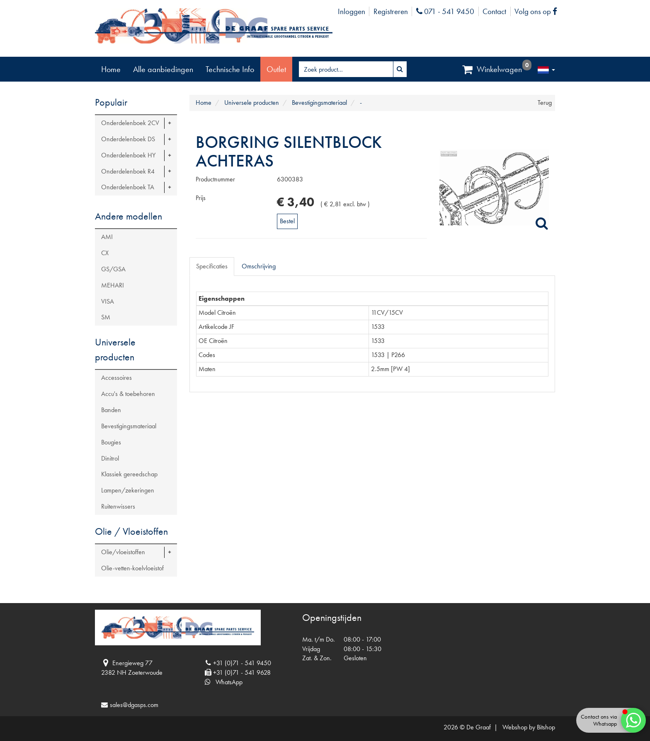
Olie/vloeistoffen (123, 552)
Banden (111, 409)
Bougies (111, 442)
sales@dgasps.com (134, 704)
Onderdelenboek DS (128, 139)
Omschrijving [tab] (259, 266)
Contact (494, 11)
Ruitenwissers (118, 506)
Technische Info (230, 69)
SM (105, 317)
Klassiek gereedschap (129, 474)
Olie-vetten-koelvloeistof (132, 568)
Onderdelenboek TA (127, 187)
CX (105, 253)
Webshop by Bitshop (528, 727)
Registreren (391, 11)
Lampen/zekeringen (127, 490)
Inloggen (351, 11)
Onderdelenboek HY (128, 155)
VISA (107, 301)
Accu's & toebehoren (128, 393)
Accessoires (116, 377)
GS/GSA (113, 269)
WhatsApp (224, 682)
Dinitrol (110, 458)
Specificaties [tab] (212, 266)
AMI (107, 236)
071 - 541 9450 (445, 11)
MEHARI (112, 285)
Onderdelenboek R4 (128, 171)
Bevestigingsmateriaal (128, 426)
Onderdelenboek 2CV (130, 122)
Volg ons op (537, 11)
